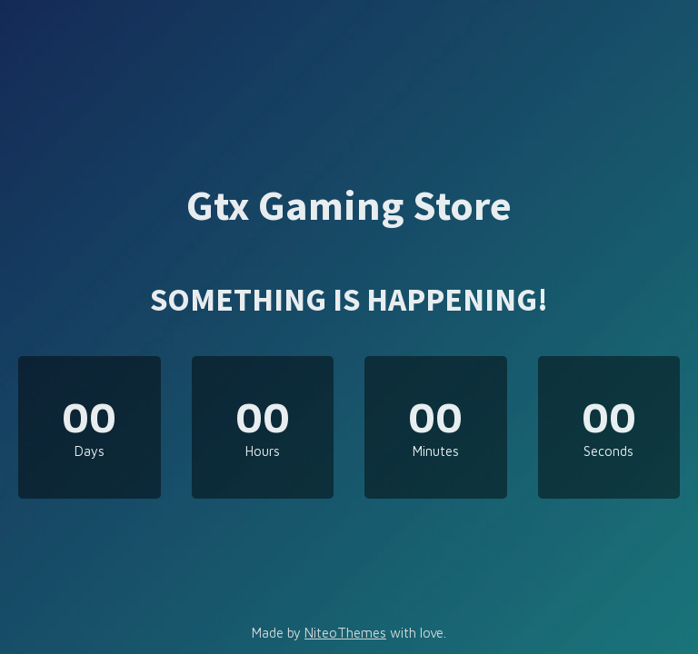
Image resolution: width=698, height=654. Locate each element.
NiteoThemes (345, 632)
